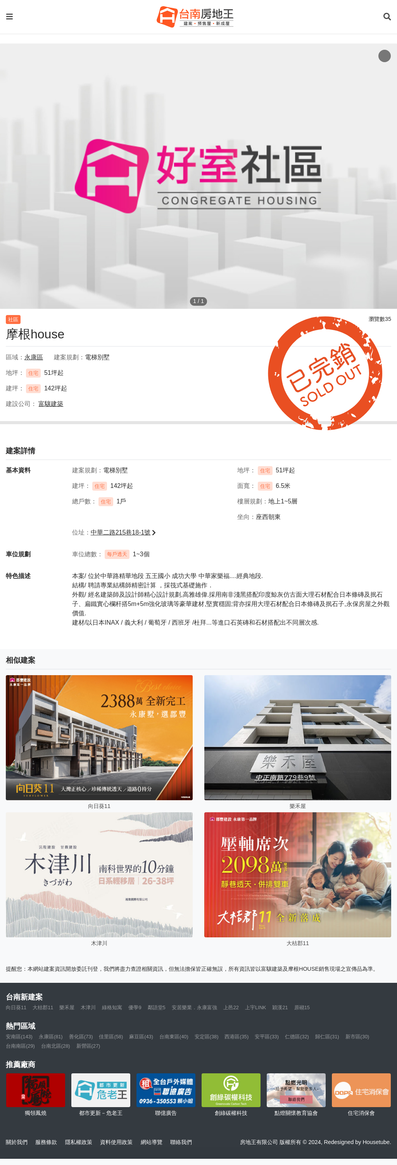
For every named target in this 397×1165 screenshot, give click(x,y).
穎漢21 (280, 1007)
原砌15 (302, 1007)
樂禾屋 (66, 1007)
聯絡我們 (181, 1142)
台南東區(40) (173, 1037)
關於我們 (17, 1142)
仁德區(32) (297, 1037)
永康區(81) (51, 1037)
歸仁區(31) (327, 1037)
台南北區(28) (55, 1046)
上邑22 (231, 1007)
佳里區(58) (111, 1037)
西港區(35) (236, 1037)
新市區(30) (357, 1037)
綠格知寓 (112, 1007)
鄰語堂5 (157, 1007)
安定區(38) (207, 1037)
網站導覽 (151, 1142)
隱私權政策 (78, 1142)
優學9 (134, 1007)
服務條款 (46, 1142)
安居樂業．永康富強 (194, 1007)
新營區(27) (88, 1046)
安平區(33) (267, 1037)
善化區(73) (81, 1037)
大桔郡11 (43, 1007)
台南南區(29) (20, 1046)
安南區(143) (19, 1037)
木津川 (88, 1007)
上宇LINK (255, 1007)
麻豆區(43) (141, 1037)
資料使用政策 (116, 1142)
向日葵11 (16, 1007)
